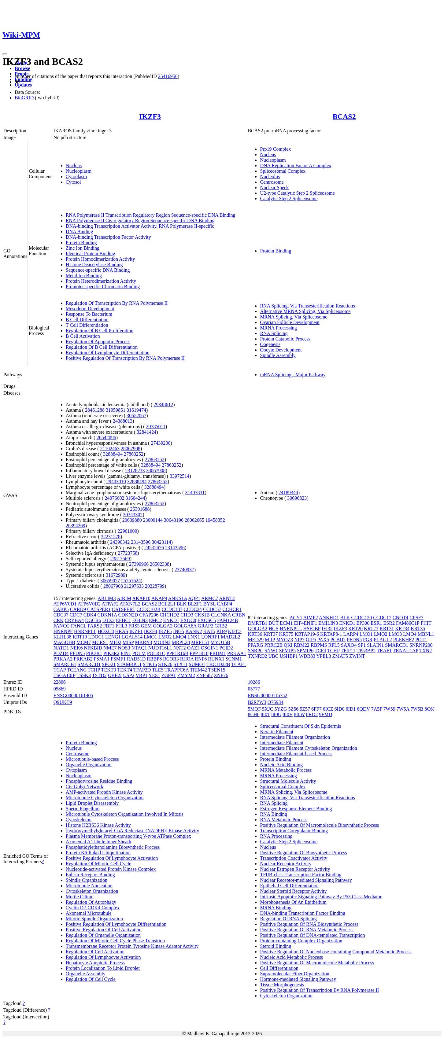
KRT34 (402, 628)
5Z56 (293, 709)
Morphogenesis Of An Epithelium (293, 902)
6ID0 (340, 709)
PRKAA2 (63, 658)
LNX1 (193, 636)
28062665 (194, 520)
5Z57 (305, 709)
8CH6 (253, 714)
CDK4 (89, 614)
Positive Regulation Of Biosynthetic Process (303, 852)
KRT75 (286, 634)
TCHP (94, 669)
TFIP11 (348, 650)
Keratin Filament (276, 731)
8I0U (276, 714)
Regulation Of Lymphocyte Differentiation (108, 352)
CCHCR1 (232, 609)
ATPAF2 (110, 603)
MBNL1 (426, 634)
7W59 (389, 709)
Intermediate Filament (281, 742)
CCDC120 (361, 617)
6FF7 (316, 709)
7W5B (416, 709)
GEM (146, 625)
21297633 (134, 586)
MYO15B (220, 642)
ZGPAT (168, 675)
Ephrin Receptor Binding (90, 874)
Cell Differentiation (279, 968)
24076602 (114, 498)
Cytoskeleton (78, 819)
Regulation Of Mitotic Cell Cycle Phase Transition (115, 940)
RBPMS (319, 645)
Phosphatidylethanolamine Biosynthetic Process (113, 847)
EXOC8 (188, 620)
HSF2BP (311, 628)
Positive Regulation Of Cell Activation (104, 929)
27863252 (133, 454)
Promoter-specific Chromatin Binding (103, 286)
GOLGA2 (162, 625)
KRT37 (270, 634)
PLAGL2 (383, 639)
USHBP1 (288, 656)
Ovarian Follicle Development (290, 322)
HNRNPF (63, 631)
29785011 (155, 426)
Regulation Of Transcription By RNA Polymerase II (117, 303)
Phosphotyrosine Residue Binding (99, 781)
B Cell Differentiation (87, 319)
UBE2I (115, 675)
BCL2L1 (167, 603)
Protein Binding (81, 242)
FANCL (79, 625)
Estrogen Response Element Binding (296, 808)
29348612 (163, 404)
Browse (22, 68)
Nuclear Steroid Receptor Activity (293, 891)
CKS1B (202, 614)
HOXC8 (106, 631)
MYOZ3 (284, 639)
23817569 (120, 558)
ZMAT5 (340, 656)
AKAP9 (159, 598)
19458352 (215, 520)
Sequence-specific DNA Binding (98, 270)
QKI (288, 645)
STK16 (150, 664)
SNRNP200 (421, 645)
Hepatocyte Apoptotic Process (95, 962)
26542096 (106, 437)
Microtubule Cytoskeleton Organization (105, 797)
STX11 (180, 664)
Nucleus (74, 165)
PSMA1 (101, 658)
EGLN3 (140, 620)
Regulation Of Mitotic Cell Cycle (98, 863)
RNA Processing (276, 836)
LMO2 (165, 636)
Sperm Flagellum (83, 808)
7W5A (403, 709)
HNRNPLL (85, 631)
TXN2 (425, 650)
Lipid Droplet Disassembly (92, 803)
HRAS (121, 631)
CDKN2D (128, 614)
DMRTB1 (257, 623)
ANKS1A (177, 598)
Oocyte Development (281, 349)
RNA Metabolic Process (283, 819)
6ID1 (351, 709)
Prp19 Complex (275, 149)
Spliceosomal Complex (282, 171)
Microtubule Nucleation (89, 885)
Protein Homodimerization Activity (100, 259)
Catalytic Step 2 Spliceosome (288, 198)
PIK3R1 (94, 653)
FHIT (425, 623)
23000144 (153, 520)
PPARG (255, 645)
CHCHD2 (169, 614)
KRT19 (79, 636)
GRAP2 (205, 625)
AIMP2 (310, 617)
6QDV (363, 709)
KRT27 (371, 628)
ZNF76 (221, 675)
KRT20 (355, 628)
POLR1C (156, 653)
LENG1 (113, 636)
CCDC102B (149, 609)
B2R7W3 (257, 702)
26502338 (159, 564)
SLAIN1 (375, 645)
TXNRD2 (257, 656)
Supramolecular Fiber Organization (294, 973)
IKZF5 (165, 631)
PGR (367, 639)
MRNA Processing (278, 327)
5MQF (254, 709)
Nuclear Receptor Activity (285, 863)
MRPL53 (200, 642)
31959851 (115, 410)
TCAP (60, 669)
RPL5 (333, 645)
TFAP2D (142, 669)
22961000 (127, 531)
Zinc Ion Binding (82, 248)
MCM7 (83, 642)
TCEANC (77, 669)
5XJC (267, 709)
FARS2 (95, 625)
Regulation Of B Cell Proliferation (99, 330)
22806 (60, 682)
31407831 (195, 492)
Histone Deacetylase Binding (94, 264)
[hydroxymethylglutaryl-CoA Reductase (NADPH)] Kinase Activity (132, 830)
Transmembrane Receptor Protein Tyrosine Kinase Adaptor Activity (132, 946)
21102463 (109, 448)
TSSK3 (83, 675)
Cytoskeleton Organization (92, 891)
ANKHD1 (329, 617)
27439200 (160, 443)
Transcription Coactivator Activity (293, 858)
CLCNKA (221, 614)
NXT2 (179, 647)
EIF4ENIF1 (305, 623)
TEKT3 (108, 669)
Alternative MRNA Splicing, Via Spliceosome (305, 311)
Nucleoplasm (78, 171)
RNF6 (201, 658)
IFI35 (327, 628)
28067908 (130, 448)
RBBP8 (154, 658)
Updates (23, 84)
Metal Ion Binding (84, 275)
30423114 (161, 542)
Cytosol (73, 182)
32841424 (146, 432)
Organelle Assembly (85, 973)
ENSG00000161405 (73, 695)
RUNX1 (216, 658)
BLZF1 (195, 603)
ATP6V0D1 (65, 603)
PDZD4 (61, 653)
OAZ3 (193, 647)
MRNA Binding (275, 907)
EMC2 (155, 620)
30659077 (110, 580)
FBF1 (108, 625)
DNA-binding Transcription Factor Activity (108, 237)
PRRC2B (273, 645)
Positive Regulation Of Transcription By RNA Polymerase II (125, 358)
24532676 (154, 547)
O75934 (275, 702)
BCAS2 (344, 116)
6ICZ (328, 709)
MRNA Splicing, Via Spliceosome (293, 316)
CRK (59, 620)
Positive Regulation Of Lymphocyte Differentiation (116, 924)
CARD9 (78, 609)
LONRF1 (210, 636)
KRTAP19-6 (307, 634)
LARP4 (350, 634)
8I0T (265, 714)
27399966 (139, 564)
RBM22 (302, 645)
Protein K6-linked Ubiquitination (98, 852)
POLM (139, 653)
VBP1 (141, 675)
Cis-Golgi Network (84, 786)
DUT (273, 623)
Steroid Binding (275, 946)
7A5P (376, 709)
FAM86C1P (407, 623)
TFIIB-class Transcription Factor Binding (300, 874)
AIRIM (124, 598)
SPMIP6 (305, 650)
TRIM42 (198, 669)
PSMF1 (118, 658)
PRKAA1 (236, 653)
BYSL (209, 603)
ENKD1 (171, 620)
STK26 (165, 664)
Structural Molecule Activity (288, 781)
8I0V (288, 714)
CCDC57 (212, 609)
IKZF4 (150, 631)
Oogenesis (270, 344)
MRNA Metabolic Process (286, 770)
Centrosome (271, 182)
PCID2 (226, 647)
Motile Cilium (80, 896)
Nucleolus (270, 176)
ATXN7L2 (130, 603)
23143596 (140, 542)
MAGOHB (64, 642)
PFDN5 (77, 653)
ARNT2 (227, 598)
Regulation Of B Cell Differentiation (102, 347)
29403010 (116, 481)
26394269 (75, 525)
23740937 (184, 569)
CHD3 (186, 614)
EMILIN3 (328, 623)
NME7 (110, 647)
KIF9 (221, 631)
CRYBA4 (74, 620)
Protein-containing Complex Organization (301, 940)
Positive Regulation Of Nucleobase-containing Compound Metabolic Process (335, 951)
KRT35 (418, 628)
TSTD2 (99, 675)
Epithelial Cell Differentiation (289, 885)
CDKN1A (107, 614)
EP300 (363, 623)
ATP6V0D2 (89, 603)
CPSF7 (416, 617)
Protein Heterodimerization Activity (101, 281)
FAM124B (227, 620)
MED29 (256, 639)
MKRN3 (143, 642)
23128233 (135, 470)
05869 (60, 688)
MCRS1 (100, 642)
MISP (128, 642)
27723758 (127, 553)
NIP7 (299, 639)
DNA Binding (79, 231)
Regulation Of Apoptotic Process (98, 341)
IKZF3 (150, 116)
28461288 (95, 410)
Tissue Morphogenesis (282, 984)
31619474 (136, 410)
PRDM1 (218, 653)
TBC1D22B (218, 664)
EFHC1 (123, 620)
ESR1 (376, 623)
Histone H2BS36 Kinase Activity (98, 825)
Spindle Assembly (277, 355)
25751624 (131, 580)
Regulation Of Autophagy (91, 902)
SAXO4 (349, 645)
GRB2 (220, 625)
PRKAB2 (83, 658)
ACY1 (296, 617)
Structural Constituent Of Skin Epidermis (300, 726)
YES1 (154, 675)
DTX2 (108, 620)
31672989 (115, 575)
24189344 (288, 492)
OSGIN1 (209, 647)
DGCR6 (93, 620)
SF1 (362, 645)
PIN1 (125, 653)
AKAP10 (141, 598)
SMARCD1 (89, 664)
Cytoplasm (76, 176)
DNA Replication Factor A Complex (295, 165)
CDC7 (76, 614)
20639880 (132, 520)
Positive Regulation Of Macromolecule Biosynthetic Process (319, 825)
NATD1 (61, 647)
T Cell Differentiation (87, 325)
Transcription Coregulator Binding (294, 830)
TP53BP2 (366, 650)
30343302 (132, 514)
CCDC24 (192, 609)
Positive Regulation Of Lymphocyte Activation (112, 858)
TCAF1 (238, 664)
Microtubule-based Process (92, 759)
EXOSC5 (207, 620)
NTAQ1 (139, 647)
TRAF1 (384, 650)
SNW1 (271, 650)
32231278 (110, 536)
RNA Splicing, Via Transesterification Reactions (307, 305)
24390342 (120, 542)
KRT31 (386, 628)
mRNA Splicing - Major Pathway (292, 374)
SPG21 (109, 664)
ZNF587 (204, 675)
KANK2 (193, 631)
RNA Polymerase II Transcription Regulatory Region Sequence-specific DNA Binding (150, 215)
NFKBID (93, 647)
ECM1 (286, 623)
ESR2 (389, 623)
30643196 (173, 520)
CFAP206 (148, 614)
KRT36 (255, 634)
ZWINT (357, 656)
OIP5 (311, 639)
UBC (273, 656)
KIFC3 (234, 631)
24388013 (122, 421)
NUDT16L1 (160, 647)
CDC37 (61, 614)
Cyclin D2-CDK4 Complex (93, 907)
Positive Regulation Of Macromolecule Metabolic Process (317, 962)
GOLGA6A (185, 625)
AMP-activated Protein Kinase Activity (104, 792)
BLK (182, 603)
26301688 (140, 509)
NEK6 (76, 647)
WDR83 (307, 656)
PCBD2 (338, 639)
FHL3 (121, 625)
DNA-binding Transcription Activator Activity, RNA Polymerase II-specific (140, 226)
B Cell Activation (83, 336)
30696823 (297, 498)
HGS (273, 628)
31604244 (135, 498)
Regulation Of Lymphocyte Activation (103, 957)
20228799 (155, 586)
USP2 (128, 675)
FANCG (62, 625)
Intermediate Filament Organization (295, 737)
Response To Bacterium (89, 314)
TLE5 (157, 669)
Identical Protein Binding (90, 253)
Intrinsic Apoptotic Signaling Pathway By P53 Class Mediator (321, 896)
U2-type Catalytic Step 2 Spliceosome (297, 193)
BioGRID (24, 97)
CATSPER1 (98, 609)
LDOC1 (96, 636)
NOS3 (124, 647)
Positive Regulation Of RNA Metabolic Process (306, 929)
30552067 (136, 415)
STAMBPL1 (129, 664)
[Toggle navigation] (4, 54)
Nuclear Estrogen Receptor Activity (295, 869)
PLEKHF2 (403, 639)
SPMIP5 (287, 650)
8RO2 (312, 714)
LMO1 (150, 636)
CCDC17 (382, 617)
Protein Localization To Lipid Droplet (103, 968)
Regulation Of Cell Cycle (91, 979)
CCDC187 (172, 609)
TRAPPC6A (177, 669)
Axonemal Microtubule (89, 913)
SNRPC (255, 650)
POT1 (421, 639)
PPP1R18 (199, 653)
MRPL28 (181, 642)
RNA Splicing (273, 333)
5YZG (281, 709)
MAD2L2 (230, 636)
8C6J (429, 709)
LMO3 (395, 634)
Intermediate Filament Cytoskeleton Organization (308, 748)
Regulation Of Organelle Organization (103, 935)
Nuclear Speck (274, 187)
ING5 (178, 631)
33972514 (179, 476)
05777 (254, 688)
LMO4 (179, 636)
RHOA (187, 658)
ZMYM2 (186, 675)
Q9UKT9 (63, 702)
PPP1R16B (177, 653)
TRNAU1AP (405, 650)
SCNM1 (234, 658)
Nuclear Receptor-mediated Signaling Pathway (306, 880)
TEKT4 (124, 669)
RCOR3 (171, 658)
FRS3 (133, 625)
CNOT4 (401, 617)
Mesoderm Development (90, 308)
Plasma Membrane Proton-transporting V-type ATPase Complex (128, 836)
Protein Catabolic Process (285, 338)
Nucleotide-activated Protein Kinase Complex (111, 869)
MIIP (270, 639)
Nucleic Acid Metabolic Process (291, 957)
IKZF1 (136, 631)
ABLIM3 (107, 598)
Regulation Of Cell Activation (95, 951)
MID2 (115, 642)
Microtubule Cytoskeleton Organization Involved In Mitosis (124, 814)
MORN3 (161, 642)
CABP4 (224, 603)
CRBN (239, 614)
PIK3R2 (111, 653)
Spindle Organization (86, 880)
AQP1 (194, 598)
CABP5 (61, 609)
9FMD (325, 714)
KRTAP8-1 (331, 634)
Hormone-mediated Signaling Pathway (298, 979)
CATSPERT (123, 609)
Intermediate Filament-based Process (296, 753)
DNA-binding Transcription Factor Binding (302, 913)
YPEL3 (323, 656)
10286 (254, 682)
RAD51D (136, 658)
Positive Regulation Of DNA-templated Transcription (312, 935)
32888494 (113, 454)
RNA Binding (273, 814)
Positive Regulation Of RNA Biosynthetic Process (309, 924)
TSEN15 (216, 669)
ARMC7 (209, 598)
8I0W (299, 714)
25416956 (168, 76)
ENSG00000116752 (267, 695)
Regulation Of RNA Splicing (288, 918)
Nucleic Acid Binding (281, 764)
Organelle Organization (89, 764)
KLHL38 (63, 636)
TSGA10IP (64, 675)
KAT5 (209, 631)
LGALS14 (132, 636)
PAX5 (323, 639)
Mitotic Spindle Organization (94, 918)
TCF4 (320, 650)
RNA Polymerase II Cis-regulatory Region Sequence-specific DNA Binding (140, 220)
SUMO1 (197, 664)
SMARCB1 (65, 664)
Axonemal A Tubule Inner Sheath (98, 841)
